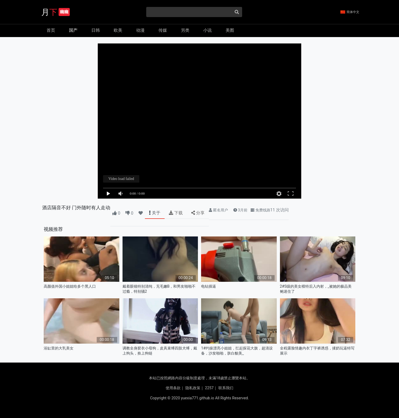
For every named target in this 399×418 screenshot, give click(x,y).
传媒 (162, 30)
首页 (51, 30)
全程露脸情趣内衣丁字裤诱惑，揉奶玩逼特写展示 (317, 351)
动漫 (140, 30)
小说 (207, 30)
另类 (185, 30)
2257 (209, 388)
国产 (73, 30)
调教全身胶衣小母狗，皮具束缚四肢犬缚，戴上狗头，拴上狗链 (160, 351)
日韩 (95, 30)
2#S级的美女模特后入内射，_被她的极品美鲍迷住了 (316, 289)
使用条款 (173, 388)
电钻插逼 (208, 286)
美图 (230, 30)
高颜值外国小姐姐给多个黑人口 (70, 286)
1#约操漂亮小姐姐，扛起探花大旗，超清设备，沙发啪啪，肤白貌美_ (237, 351)
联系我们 (225, 388)
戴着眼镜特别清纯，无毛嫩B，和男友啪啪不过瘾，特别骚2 (159, 289)
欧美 (118, 30)
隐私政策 (192, 388)
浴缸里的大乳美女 (59, 348)
